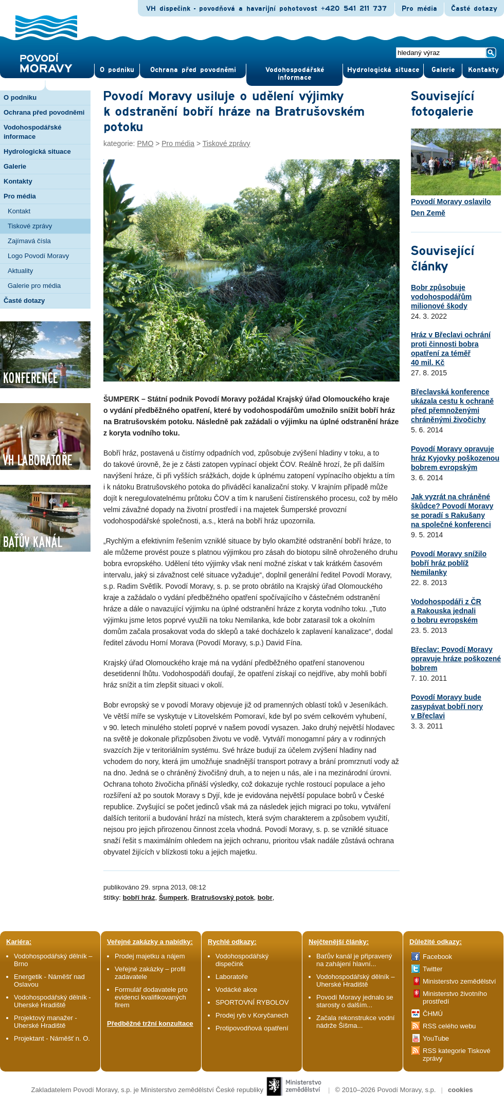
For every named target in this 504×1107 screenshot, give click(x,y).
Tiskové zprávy (30, 226)
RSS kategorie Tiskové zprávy (457, 1054)
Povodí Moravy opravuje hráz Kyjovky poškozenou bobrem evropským (455, 458)
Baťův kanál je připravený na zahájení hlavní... (354, 960)
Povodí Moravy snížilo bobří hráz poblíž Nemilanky (449, 563)
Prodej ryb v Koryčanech (252, 1015)
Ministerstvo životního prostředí (455, 997)
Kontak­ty (483, 70)
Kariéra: (18, 942)
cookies (460, 1090)
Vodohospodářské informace (294, 73)
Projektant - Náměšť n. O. (52, 1038)
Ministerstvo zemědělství (459, 981)
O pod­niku (117, 70)
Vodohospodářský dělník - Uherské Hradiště (52, 1001)
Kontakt (19, 211)
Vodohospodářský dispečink (241, 960)
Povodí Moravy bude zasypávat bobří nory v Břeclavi (447, 706)
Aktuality (20, 271)
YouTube (436, 1038)
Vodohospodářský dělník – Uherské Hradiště (355, 980)
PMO (145, 143)
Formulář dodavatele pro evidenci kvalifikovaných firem (151, 997)
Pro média (419, 8)
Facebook (437, 956)
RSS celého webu (449, 1026)
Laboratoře (231, 977)
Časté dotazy (474, 8)
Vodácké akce (236, 989)
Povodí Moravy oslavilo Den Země (456, 173)
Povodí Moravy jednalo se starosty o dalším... (354, 1001)
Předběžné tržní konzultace (150, 1023)
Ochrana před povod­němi (193, 70)
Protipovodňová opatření (252, 1028)
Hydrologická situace (383, 70)
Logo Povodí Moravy (38, 256)
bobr (265, 897)
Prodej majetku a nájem (150, 956)
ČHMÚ (433, 1014)
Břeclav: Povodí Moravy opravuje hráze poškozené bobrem (456, 658)
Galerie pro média (34, 285)
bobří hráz (139, 897)
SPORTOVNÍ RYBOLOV (252, 1002)
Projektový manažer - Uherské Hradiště (45, 1021)
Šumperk (173, 897)
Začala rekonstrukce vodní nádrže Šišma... (355, 1021)
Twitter (432, 969)
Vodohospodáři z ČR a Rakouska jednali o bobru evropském (446, 610)
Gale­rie (443, 70)
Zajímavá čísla (29, 241)
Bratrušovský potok (222, 897)
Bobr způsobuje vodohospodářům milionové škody (441, 296)
